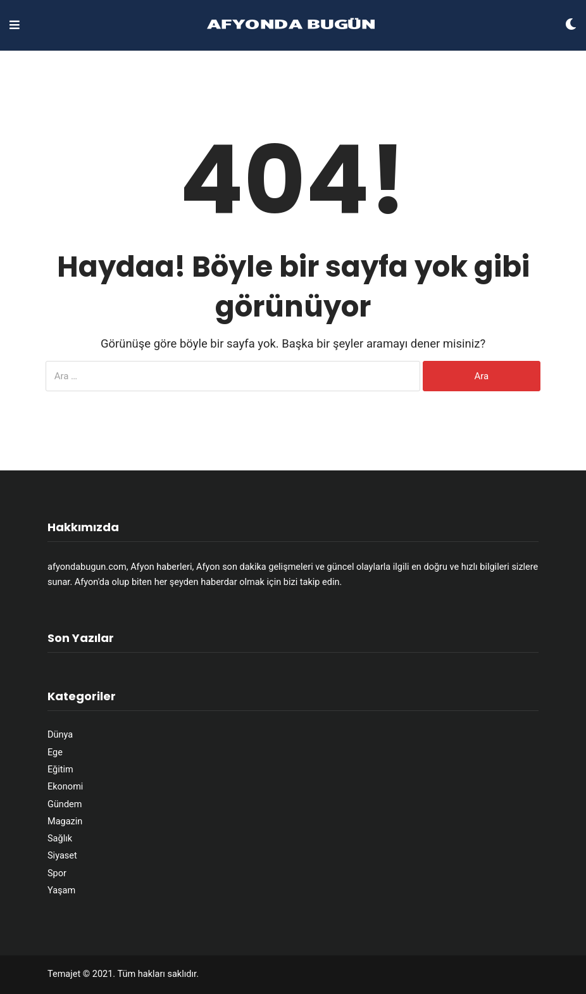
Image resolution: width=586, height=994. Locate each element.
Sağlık (59, 838)
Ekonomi (65, 786)
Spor (56, 873)
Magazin (64, 821)
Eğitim (60, 769)
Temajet (63, 974)
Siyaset (62, 855)
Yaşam (61, 890)
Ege (55, 752)
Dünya (60, 734)
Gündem (64, 804)
